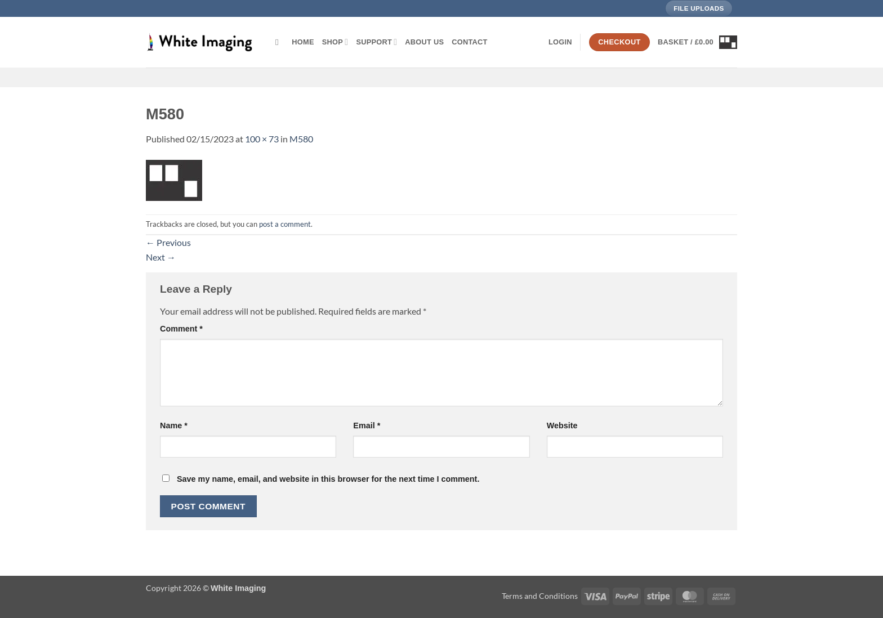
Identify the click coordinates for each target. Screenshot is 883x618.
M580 (301, 138)
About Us (424, 42)
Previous (168, 242)
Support (376, 42)
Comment (181, 328)
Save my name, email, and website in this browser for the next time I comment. (328, 478)
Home (303, 42)
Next (161, 257)
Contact (469, 42)
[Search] (279, 42)
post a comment (285, 224)
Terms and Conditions (540, 596)
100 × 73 (262, 138)
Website (562, 425)
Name (174, 425)
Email (366, 425)
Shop (335, 42)
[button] (560, 42)
